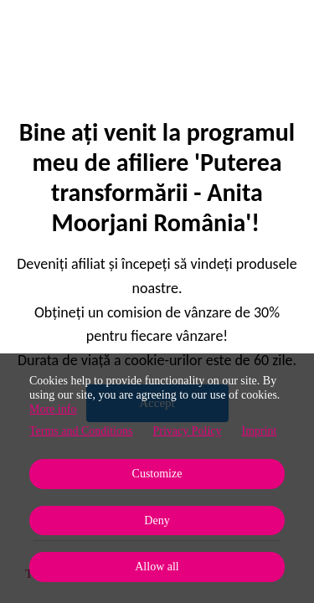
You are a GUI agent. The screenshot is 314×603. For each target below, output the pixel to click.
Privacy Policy (186, 431)
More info (52, 409)
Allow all (157, 566)
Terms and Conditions (80, 431)
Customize (157, 473)
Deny (156, 520)
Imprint (259, 431)
